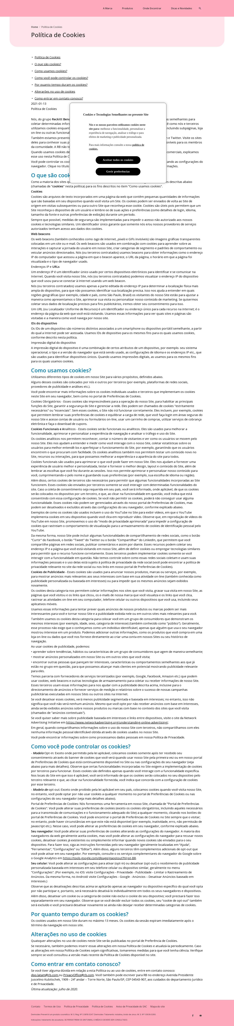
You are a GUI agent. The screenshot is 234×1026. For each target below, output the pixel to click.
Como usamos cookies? (51, 71)
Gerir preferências (118, 171)
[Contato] (35, 1006)
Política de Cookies (47, 57)
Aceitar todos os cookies (118, 159)
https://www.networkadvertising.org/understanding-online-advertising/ (117, 722)
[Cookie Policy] (102, 1006)
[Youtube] (200, 1015)
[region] (118, 143)
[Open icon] (200, 8)
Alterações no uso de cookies (55, 92)
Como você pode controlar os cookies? (61, 78)
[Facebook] (192, 1015)
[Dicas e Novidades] (181, 8)
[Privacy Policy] (76, 1006)
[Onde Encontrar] (152, 8)
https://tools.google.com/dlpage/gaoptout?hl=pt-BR (99, 858)
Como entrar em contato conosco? (59, 98)
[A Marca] (107, 8)
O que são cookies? (48, 64)
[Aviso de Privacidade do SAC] (131, 1006)
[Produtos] (127, 8)
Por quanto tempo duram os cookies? (61, 85)
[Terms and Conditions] (52, 1006)
